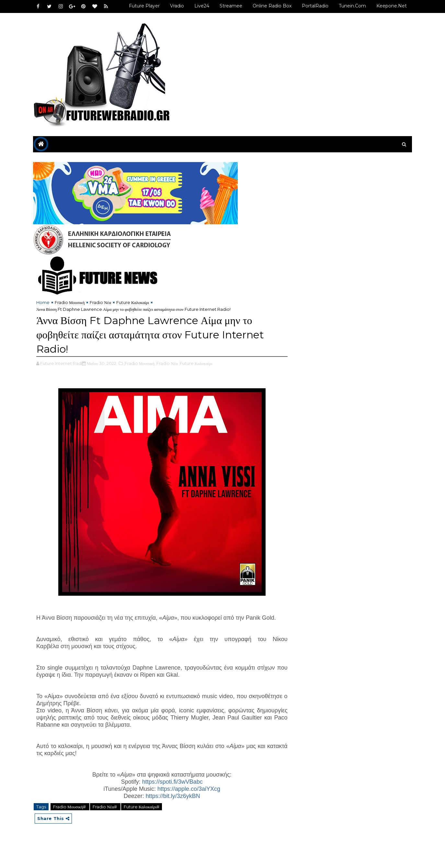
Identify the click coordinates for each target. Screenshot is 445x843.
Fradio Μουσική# (70, 806)
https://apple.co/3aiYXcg (188, 789)
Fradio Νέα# (105, 806)
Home (43, 302)
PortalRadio (315, 6)
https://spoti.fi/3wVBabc (172, 782)
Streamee (231, 6)
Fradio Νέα (100, 302)
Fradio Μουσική (70, 302)
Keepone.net (391, 6)
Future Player (144, 6)
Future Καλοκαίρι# (141, 806)
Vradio (177, 6)
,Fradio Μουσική (139, 363)
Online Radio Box (272, 6)
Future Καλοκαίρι (132, 302)
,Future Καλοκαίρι (195, 363)
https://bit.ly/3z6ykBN (173, 796)
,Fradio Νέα (166, 363)
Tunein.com (352, 6)
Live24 (201, 6)
